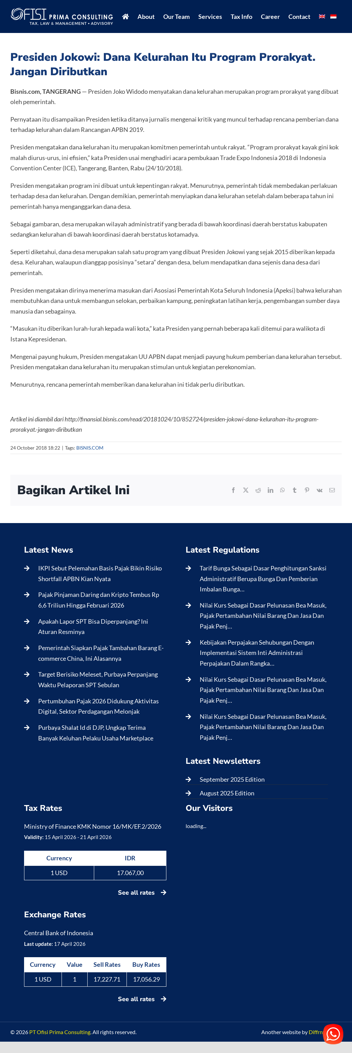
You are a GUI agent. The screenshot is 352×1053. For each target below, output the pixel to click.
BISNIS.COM (89, 448)
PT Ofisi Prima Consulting (59, 1032)
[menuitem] (322, 16)
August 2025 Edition (227, 793)
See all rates (142, 892)
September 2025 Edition (232, 779)
